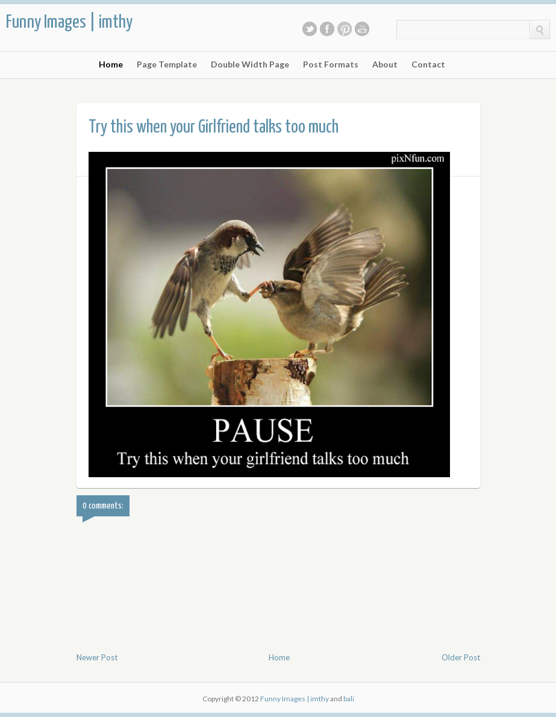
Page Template (167, 64)
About (385, 64)
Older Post (461, 657)
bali (348, 698)
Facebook (327, 29)
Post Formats (330, 64)
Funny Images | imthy (69, 22)
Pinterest (344, 29)
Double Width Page (250, 64)
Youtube (362, 29)
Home (111, 64)
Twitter (309, 29)
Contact (428, 64)
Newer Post (97, 657)
